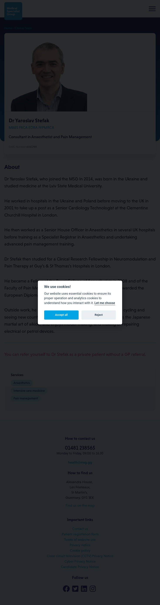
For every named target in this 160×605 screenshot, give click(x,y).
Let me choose (104, 303)
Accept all (61, 314)
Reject (99, 314)
